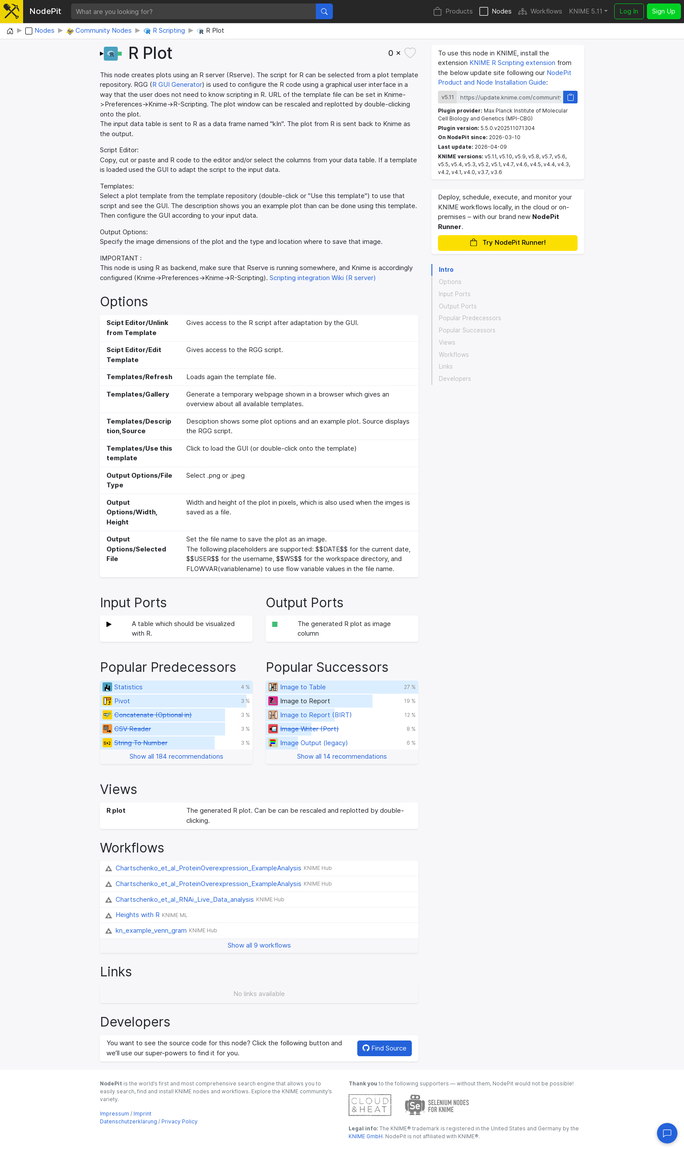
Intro (446, 269)
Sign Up (663, 11)
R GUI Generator (177, 84)
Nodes (495, 12)
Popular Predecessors (470, 318)
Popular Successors (467, 330)
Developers (455, 378)
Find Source (385, 1048)
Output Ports (458, 306)
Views (447, 342)
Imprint (142, 1113)
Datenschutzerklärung (128, 1121)
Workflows (540, 12)
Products (453, 12)
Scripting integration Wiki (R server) (323, 278)
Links (446, 366)
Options (450, 281)
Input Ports (455, 294)
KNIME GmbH (366, 1136)
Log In (628, 11)
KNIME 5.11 (585, 11)
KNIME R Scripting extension (512, 62)
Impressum (114, 1113)
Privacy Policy (179, 1121)
